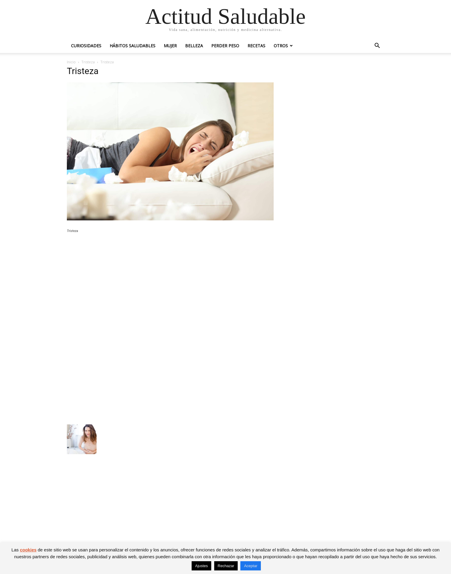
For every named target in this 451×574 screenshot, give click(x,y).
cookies (28, 549)
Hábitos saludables (132, 45)
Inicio (71, 62)
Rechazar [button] (226, 566)
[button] (377, 46)
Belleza (194, 45)
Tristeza (88, 62)
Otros (281, 45)
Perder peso (225, 45)
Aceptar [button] (250, 566)
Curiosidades (86, 45)
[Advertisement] (170, 281)
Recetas (256, 45)
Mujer (170, 45)
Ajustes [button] (201, 566)
